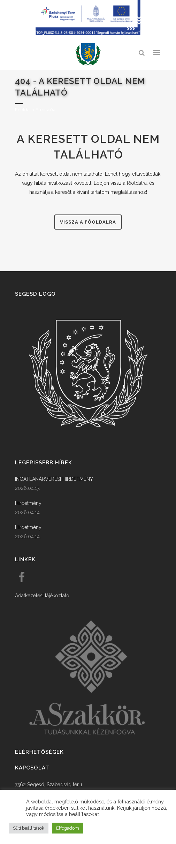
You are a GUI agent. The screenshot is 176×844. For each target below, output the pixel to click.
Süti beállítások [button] (28, 828)
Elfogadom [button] (67, 828)
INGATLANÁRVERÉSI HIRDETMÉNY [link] (54, 479)
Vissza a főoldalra (88, 222)
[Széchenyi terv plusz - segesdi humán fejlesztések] (88, 33)
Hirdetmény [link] (28, 503)
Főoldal (23, 109)
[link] (88, 54)
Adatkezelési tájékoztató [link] (42, 595)
